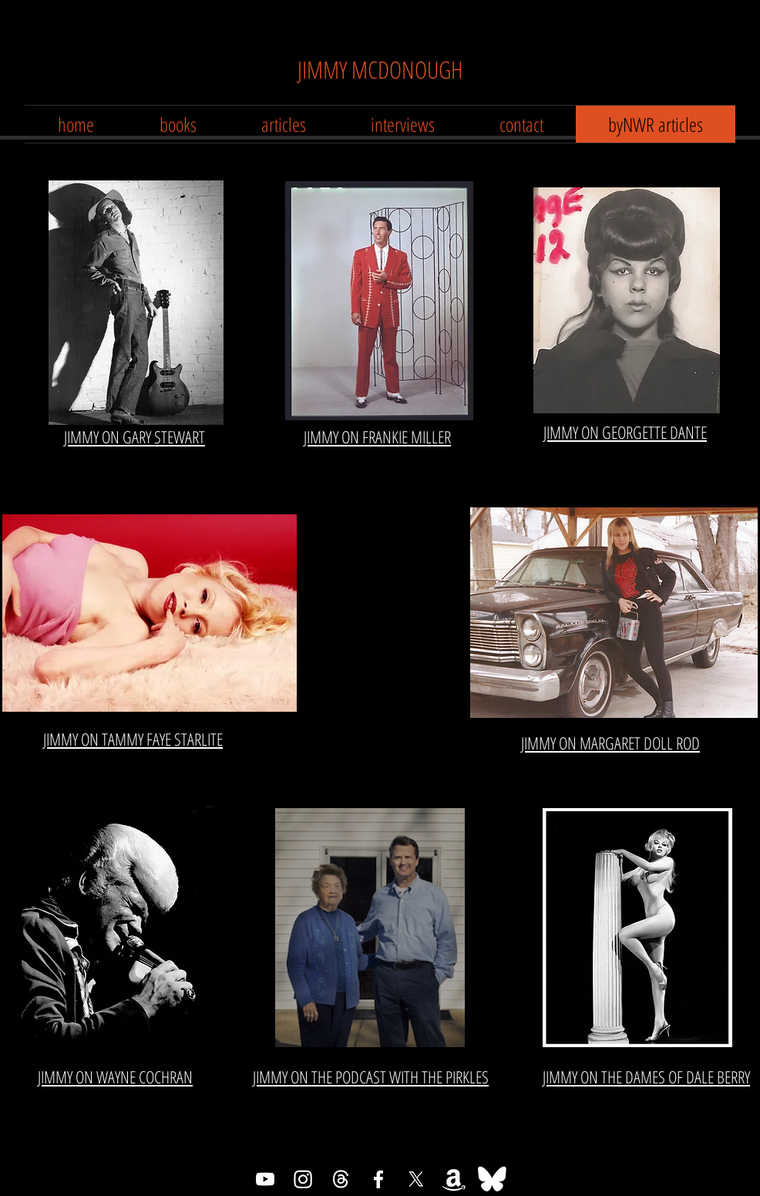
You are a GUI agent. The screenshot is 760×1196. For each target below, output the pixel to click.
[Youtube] (265, 1179)
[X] (416, 1179)
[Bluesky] (491, 1179)
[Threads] (340, 1179)
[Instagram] (303, 1179)
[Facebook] (378, 1179)
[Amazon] (454, 1179)
